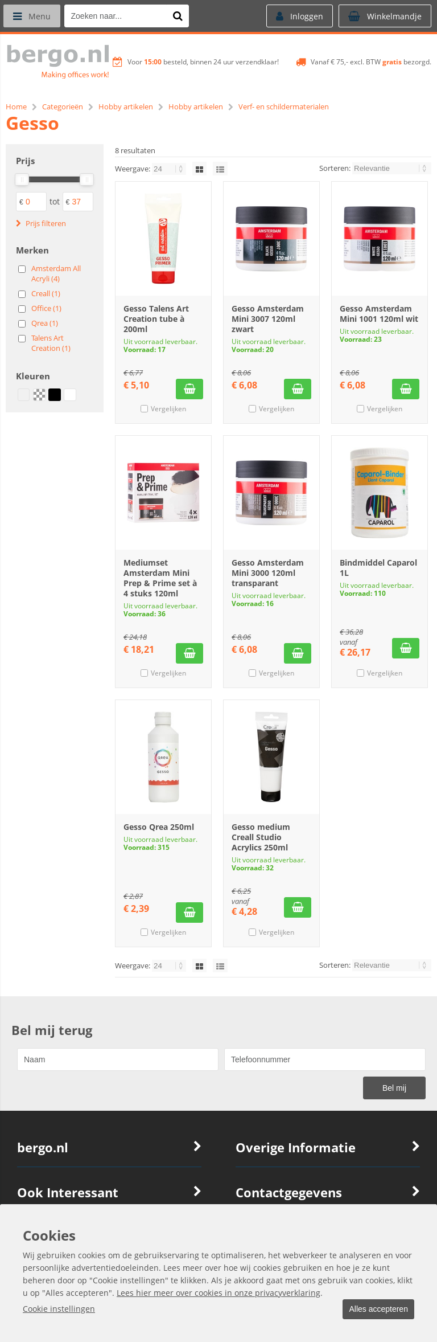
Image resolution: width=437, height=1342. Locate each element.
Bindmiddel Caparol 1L (378, 567)
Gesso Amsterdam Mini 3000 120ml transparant (268, 572)
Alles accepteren (375, 1309)
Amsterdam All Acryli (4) (56, 273)
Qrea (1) (44, 323)
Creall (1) (45, 293)
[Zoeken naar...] (181, 16)
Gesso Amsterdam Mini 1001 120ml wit (379, 313)
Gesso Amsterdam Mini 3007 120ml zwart (268, 318)
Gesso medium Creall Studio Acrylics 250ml (261, 837)
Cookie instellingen (59, 1309)
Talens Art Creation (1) (51, 343)
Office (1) (46, 308)
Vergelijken (168, 409)
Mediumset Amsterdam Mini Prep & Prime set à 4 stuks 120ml (160, 578)
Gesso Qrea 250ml (158, 826)
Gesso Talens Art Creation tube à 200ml (156, 318)
